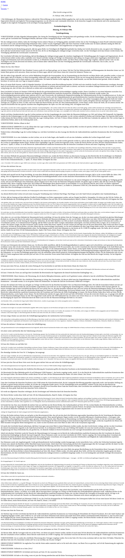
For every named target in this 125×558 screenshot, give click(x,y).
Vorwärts (4, 9)
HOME (3, 2)
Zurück (5, 5)
